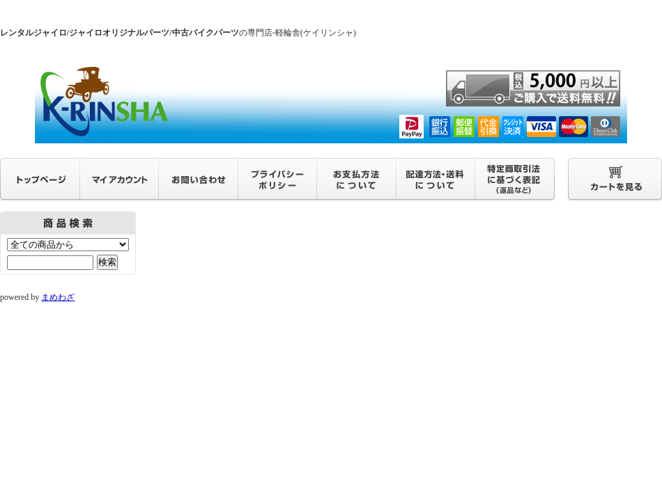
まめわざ (58, 297)
